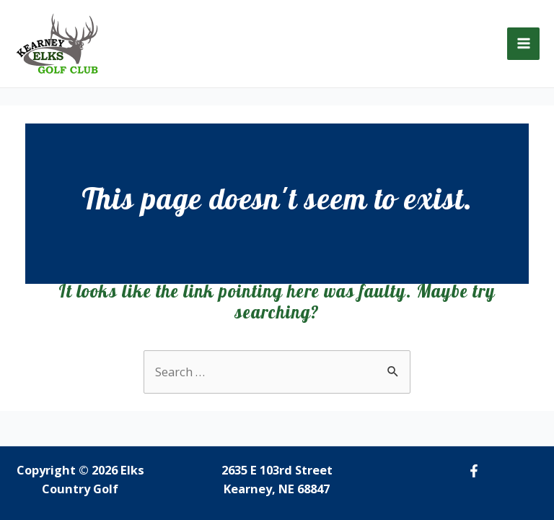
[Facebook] (473, 470)
